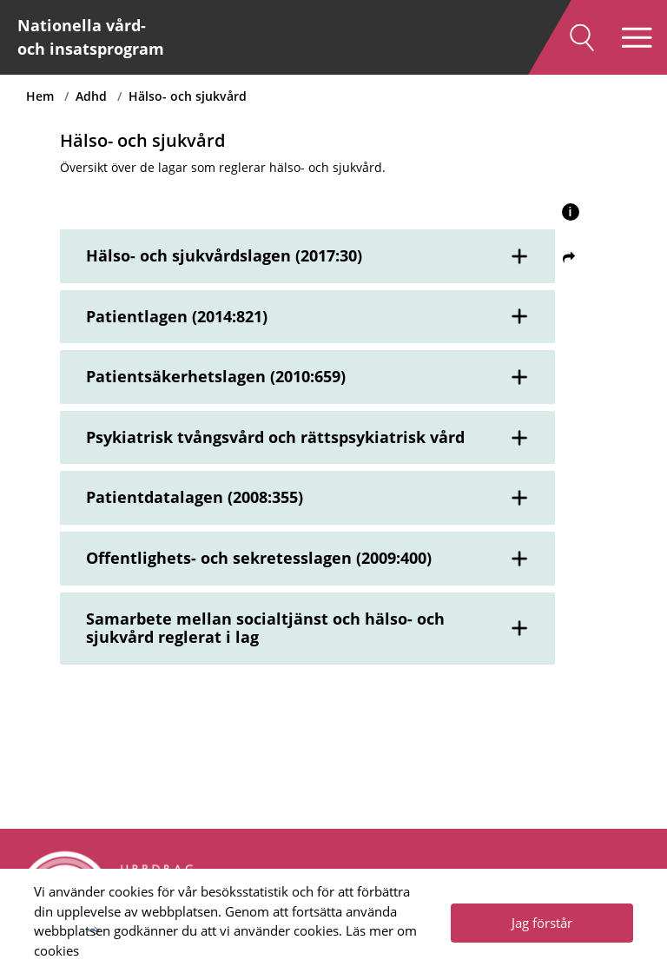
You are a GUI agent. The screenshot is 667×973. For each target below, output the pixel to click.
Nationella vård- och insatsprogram (90, 37)
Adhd (91, 96)
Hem (40, 96)
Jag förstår (542, 922)
